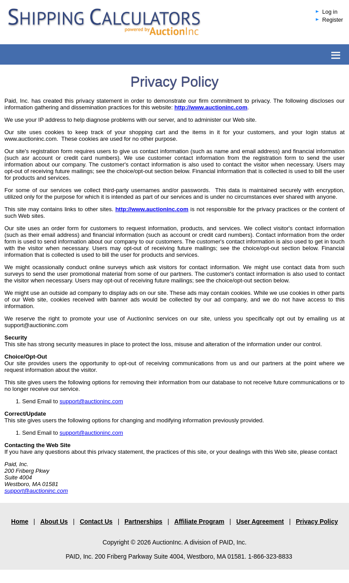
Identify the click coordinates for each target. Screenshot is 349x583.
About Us (54, 521)
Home (19, 521)
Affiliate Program (199, 521)
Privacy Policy (317, 521)
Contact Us (96, 521)
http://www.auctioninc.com (151, 209)
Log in (329, 12)
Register (332, 20)
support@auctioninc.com (91, 401)
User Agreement (260, 521)
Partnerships (143, 521)
